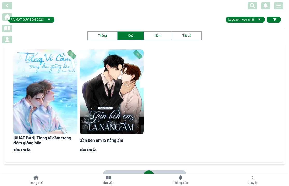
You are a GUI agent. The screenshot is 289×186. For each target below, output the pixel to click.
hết (71, 54)
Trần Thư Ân (22, 150)
